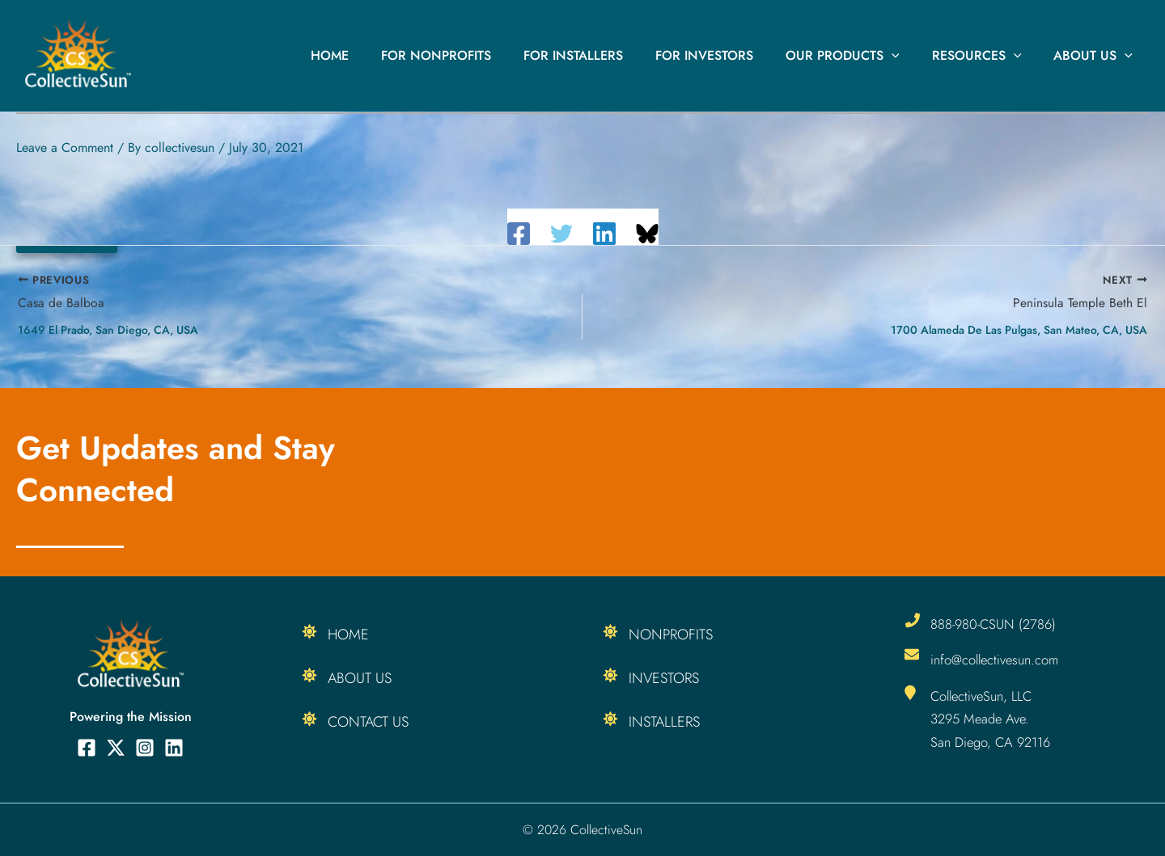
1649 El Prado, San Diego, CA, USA (108, 329)
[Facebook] (518, 233)
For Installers (602, 55)
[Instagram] (145, 747)
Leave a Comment (64, 147)
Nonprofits (671, 634)
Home (372, 55)
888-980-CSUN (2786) (995, 624)
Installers (664, 721)
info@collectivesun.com (997, 659)
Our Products (859, 55)
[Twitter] (561, 233)
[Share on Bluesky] (647, 233)
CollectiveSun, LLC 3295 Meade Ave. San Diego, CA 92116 (992, 718)
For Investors (727, 55)
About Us (1096, 55)
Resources (987, 55)
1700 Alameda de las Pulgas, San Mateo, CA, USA (1019, 329)
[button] (908, 55)
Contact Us (368, 721)
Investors (664, 678)
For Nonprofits (472, 55)
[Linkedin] (604, 233)
